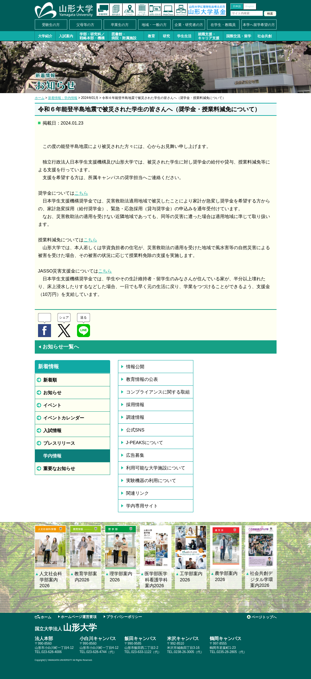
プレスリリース (59, 443)
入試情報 (52, 430)
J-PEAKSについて (144, 442)
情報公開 (135, 366)
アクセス (129, 9)
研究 (166, 36)
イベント (52, 405)
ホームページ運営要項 (79, 617)
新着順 (50, 379)
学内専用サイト (142, 505)
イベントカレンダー (142, 9)
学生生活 (184, 36)
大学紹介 (45, 36)
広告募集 (135, 455)
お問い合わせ (155, 9)
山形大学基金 (207, 9)
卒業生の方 (120, 25)
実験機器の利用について (151, 480)
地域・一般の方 (154, 25)
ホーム (40, 98)
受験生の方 (51, 25)
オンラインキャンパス (168, 9)
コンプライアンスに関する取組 (158, 391)
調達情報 (135, 417)
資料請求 (116, 9)
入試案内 (66, 36)
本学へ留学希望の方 (259, 25)
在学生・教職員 (223, 25)
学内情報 (52, 455)
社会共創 (264, 36)
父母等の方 (85, 25)
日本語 (237, 6)
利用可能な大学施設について (155, 467)
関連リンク (137, 493)
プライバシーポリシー (124, 617)
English (249, 6)
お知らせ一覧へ (58, 346)
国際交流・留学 (238, 36)
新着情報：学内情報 (62, 98)
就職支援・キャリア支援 (208, 36)
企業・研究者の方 (189, 25)
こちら (81, 193)
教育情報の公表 (142, 379)
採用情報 (135, 404)
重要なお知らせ (59, 468)
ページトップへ (264, 617)
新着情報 (103, 9)
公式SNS (135, 429)
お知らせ (52, 392)
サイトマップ (181, 9)
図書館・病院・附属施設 (123, 36)
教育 (151, 36)
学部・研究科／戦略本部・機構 (92, 36)
